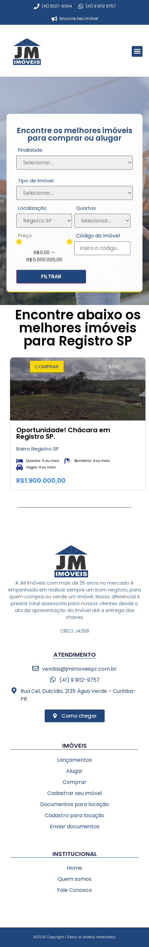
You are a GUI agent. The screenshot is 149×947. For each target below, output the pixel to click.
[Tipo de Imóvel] (74, 193)
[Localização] (44, 221)
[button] (137, 51)
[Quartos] (102, 221)
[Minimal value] (44, 241)
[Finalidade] (74, 163)
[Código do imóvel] (102, 248)
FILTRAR (51, 276)
